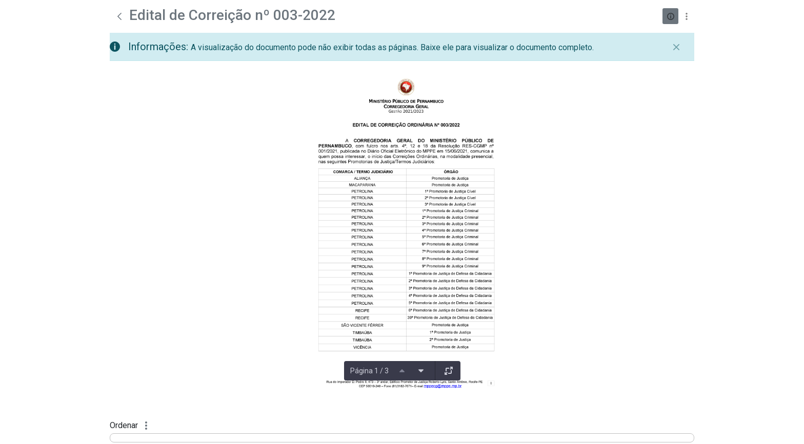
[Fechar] (676, 47)
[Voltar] (119, 16)
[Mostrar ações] (686, 16)
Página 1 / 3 (369, 371)
